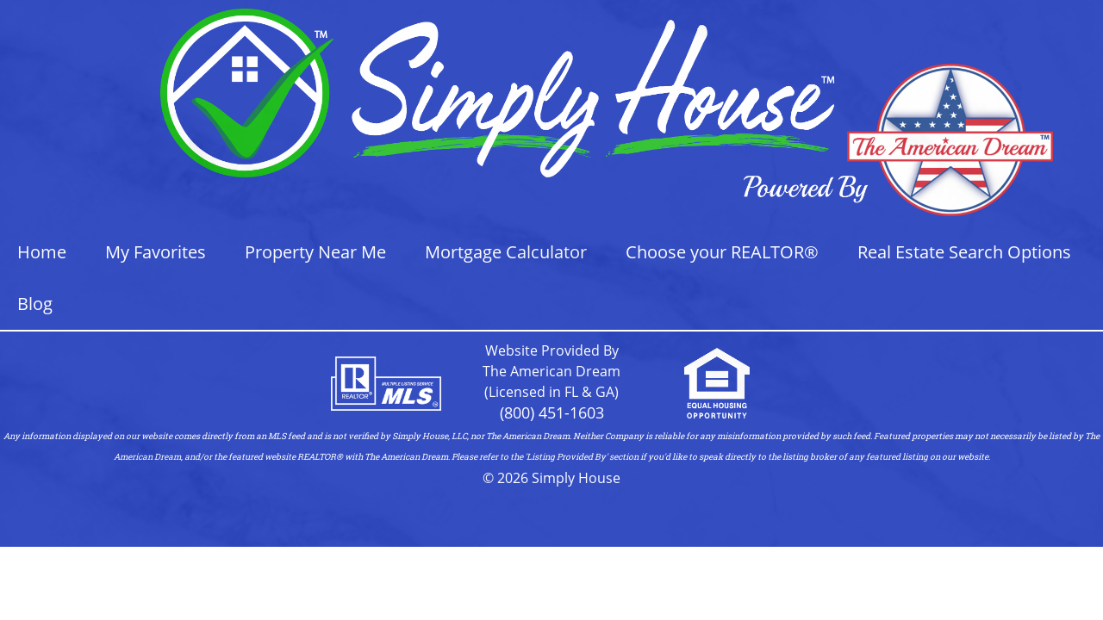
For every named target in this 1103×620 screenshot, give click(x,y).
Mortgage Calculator (506, 252)
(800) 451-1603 (552, 412)
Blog (35, 303)
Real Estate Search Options (964, 252)
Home (41, 252)
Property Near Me (315, 252)
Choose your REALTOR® (722, 252)
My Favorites (155, 252)
